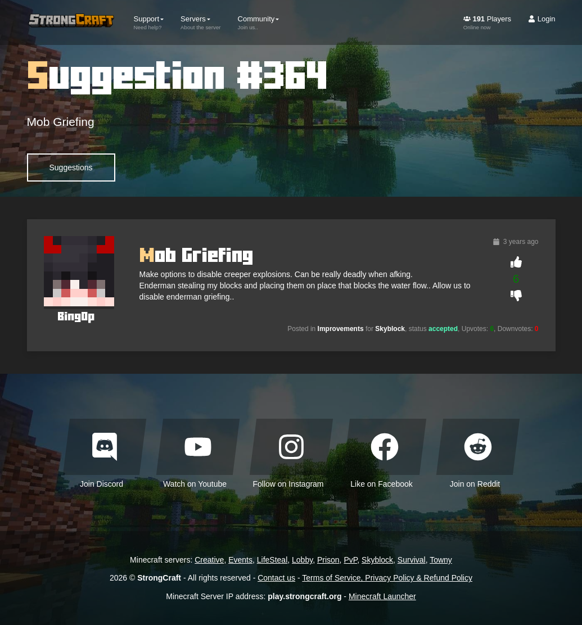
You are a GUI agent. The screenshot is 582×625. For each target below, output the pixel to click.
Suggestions (71, 167)
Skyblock (377, 559)
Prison (328, 559)
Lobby (302, 559)
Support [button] (149, 22)
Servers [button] (201, 22)
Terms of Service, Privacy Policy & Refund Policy (387, 577)
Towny (441, 559)
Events (240, 559)
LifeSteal (272, 559)
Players (487, 22)
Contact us (276, 577)
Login (541, 19)
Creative (209, 559)
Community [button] (258, 22)
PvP (350, 559)
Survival (412, 559)
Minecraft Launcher (382, 596)
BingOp (75, 316)
